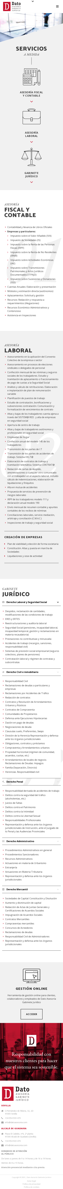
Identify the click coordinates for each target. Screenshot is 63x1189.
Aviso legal (31, 1181)
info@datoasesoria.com (16, 1122)
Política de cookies (31, 1187)
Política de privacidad (31, 1184)
